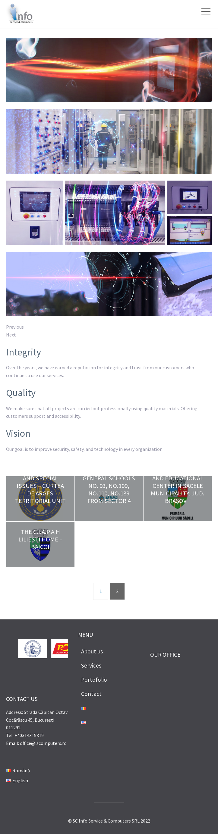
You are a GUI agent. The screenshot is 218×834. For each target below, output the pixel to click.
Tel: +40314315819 (25, 735)
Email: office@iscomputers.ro (36, 743)
